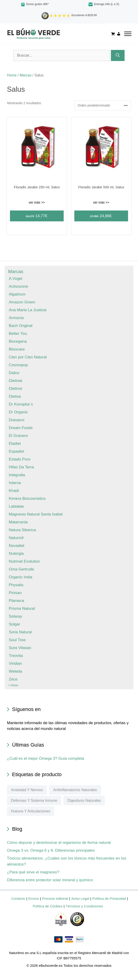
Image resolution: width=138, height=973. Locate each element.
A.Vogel (15, 278)
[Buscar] (118, 55)
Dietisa (15, 396)
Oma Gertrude (21, 569)
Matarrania (18, 522)
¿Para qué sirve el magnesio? (33, 872)
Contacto (18, 898)
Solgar (14, 624)
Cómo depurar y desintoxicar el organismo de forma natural (59, 842)
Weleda (15, 671)
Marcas (25, 75)
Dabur (14, 373)
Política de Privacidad (109, 898)
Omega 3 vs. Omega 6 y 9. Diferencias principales (51, 850)
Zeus (13, 679)
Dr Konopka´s (21, 404)
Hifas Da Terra (21, 467)
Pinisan (15, 593)
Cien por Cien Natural (28, 357)
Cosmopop (18, 365)
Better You (18, 333)
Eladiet (15, 443)
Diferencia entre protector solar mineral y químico (50, 880)
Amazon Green (22, 302)
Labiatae (16, 506)
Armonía (16, 318)
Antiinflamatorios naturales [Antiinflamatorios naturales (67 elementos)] (75, 790)
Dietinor (15, 388)
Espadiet (16, 451)
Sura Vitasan (20, 648)
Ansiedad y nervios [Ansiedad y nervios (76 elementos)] (27, 790)
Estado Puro (20, 459)
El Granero (18, 435)
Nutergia (16, 553)
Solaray (15, 616)
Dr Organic (18, 412)
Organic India (20, 577)
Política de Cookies (47, 906)
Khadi (14, 490)
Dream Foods (21, 428)
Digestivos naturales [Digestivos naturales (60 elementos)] (84, 800)
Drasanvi (16, 420)
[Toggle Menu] (126, 33)
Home (12, 75)
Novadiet (16, 545)
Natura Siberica (22, 530)
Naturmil (16, 538)
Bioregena (18, 341)
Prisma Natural (22, 608)
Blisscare (17, 349)
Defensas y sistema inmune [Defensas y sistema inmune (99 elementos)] (34, 800)
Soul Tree (17, 640)
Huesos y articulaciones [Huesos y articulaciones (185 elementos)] (30, 811)
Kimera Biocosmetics (27, 498)
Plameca (16, 600)
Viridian (15, 663)
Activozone (18, 286)
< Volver (13, 685)
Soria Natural (20, 632)
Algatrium (17, 294)
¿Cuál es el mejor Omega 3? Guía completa (45, 758)
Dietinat (15, 380)
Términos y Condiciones (84, 906)
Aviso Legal (80, 898)
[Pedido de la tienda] (103, 105)
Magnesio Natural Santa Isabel (36, 514)
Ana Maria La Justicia (28, 310)
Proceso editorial (55, 898)
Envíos (33, 898)
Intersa (15, 483)
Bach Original (20, 325)
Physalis (16, 585)
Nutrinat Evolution (24, 561)
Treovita (16, 655)
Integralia (17, 475)
